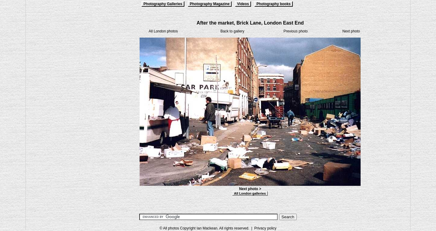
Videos (243, 4)
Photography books (273, 4)
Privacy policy (265, 228)
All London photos (163, 31)
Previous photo (295, 31)
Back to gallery (232, 31)
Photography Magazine (210, 4)
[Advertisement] (56, 110)
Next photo (351, 31)
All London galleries (250, 193)
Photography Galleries (163, 4)
